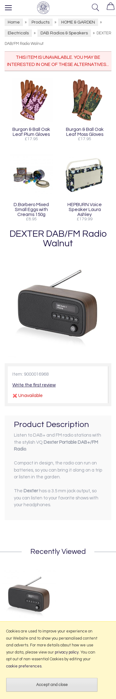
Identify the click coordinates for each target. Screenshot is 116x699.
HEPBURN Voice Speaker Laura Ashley (84, 209)
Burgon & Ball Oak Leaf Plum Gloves (31, 132)
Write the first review (34, 385)
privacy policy (67, 652)
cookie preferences (23, 666)
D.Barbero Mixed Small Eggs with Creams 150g (31, 209)
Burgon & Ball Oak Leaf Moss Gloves (85, 132)
